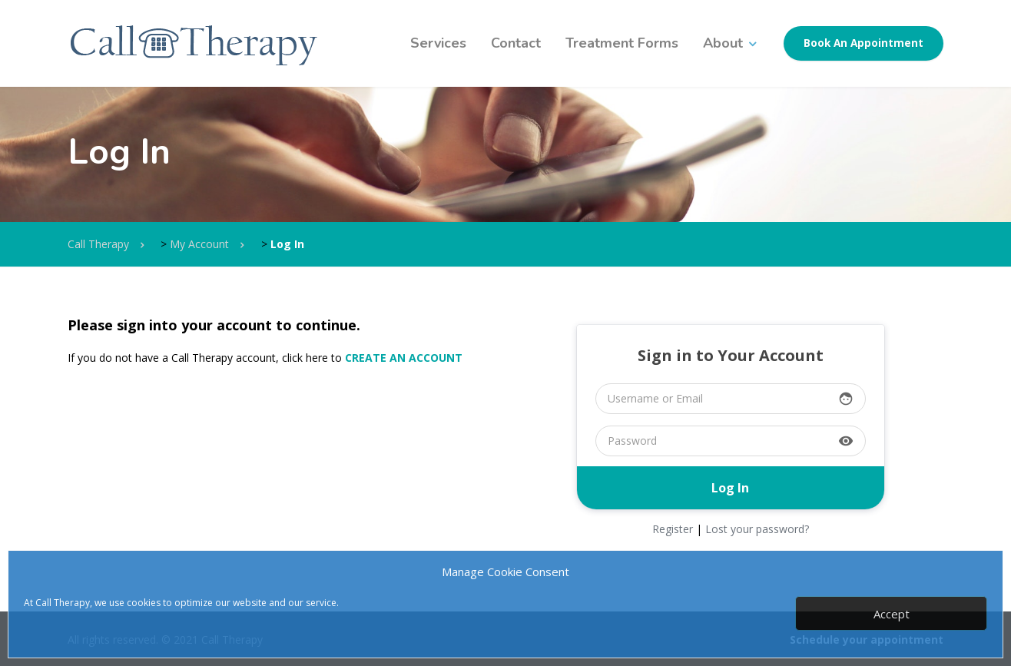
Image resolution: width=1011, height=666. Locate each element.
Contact (516, 43)
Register (672, 529)
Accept (891, 613)
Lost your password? (757, 529)
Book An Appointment (863, 43)
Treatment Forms (621, 43)
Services (438, 43)
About (723, 43)
